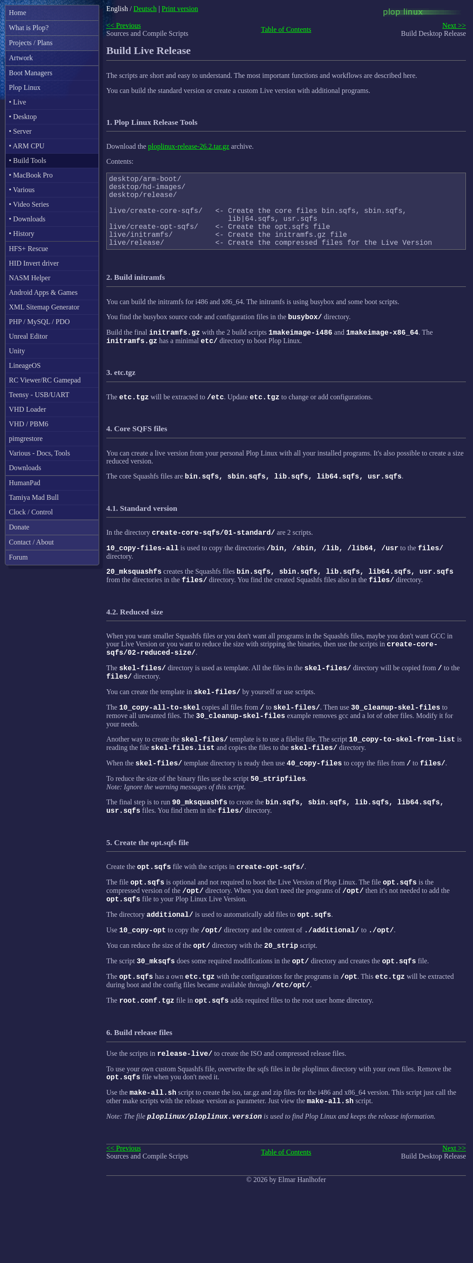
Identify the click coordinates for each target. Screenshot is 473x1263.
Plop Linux (25, 87)
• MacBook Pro (31, 175)
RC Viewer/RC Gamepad (45, 380)
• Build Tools (27, 160)
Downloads (25, 467)
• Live (17, 102)
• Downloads (27, 219)
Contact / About (31, 542)
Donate (19, 527)
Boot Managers (30, 73)
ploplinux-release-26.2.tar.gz (188, 146)
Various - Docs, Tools (39, 453)
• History (22, 233)
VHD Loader (27, 409)
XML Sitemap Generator (44, 307)
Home (17, 12)
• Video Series (29, 204)
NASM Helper (29, 278)
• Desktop (23, 116)
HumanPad (24, 483)
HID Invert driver (34, 263)
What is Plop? (29, 27)
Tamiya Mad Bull (34, 497)
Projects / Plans (31, 42)
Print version (180, 8)
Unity (17, 351)
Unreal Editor (28, 336)
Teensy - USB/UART (39, 394)
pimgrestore (26, 438)
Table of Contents (286, 29)
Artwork (21, 58)
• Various (22, 189)
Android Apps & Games (43, 292)
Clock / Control (31, 512)
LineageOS (25, 365)
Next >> (454, 25)
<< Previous (123, 25)
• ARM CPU (26, 146)
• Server (20, 131)
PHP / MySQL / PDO (39, 321)
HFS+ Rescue (28, 248)
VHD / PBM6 (28, 424)
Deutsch (144, 8)
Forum (18, 557)
